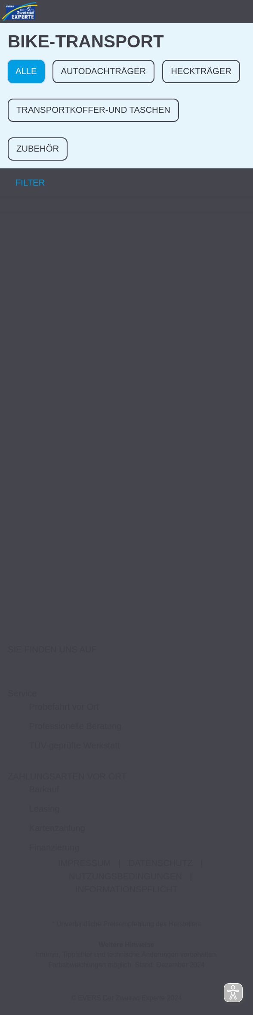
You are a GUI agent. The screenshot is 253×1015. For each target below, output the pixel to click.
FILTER (22, 182)
